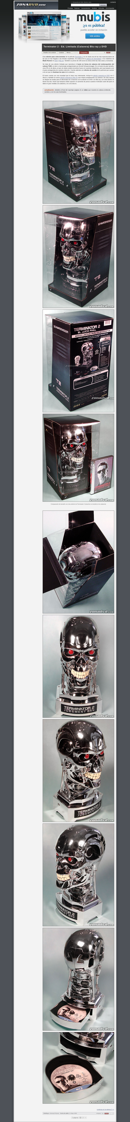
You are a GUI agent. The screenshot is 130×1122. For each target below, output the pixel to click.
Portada (70, 8)
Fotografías (84, 52)
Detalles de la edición (49, 52)
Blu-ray (61, 60)
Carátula (61, 52)
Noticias (77, 8)
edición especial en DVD (101, 75)
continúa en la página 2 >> (105, 1109)
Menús (69, 52)
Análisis (94, 8)
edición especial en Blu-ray (69, 77)
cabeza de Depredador (93, 58)
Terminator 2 (79, 56)
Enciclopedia (110, 8)
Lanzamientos (85, 8)
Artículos (101, 8)
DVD (56, 60)
